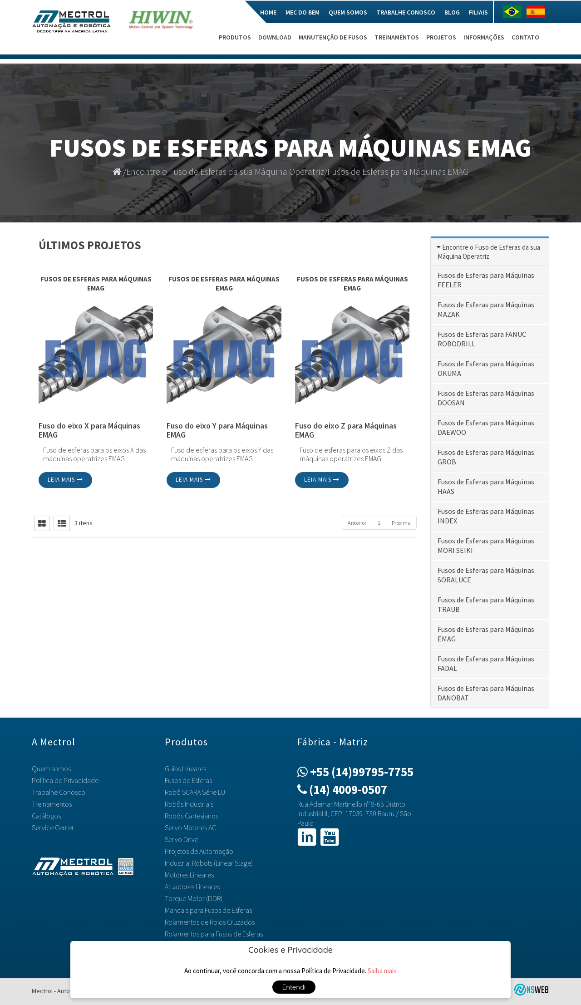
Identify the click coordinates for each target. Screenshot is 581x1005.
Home (268, 12)
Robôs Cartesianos (191, 815)
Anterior (357, 522)
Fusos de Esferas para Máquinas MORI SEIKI (486, 545)
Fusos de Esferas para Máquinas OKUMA (486, 368)
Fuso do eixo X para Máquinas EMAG (89, 430)
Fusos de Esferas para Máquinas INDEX (486, 516)
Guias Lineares (185, 768)
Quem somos (348, 12)
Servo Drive (181, 839)
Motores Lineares (189, 874)
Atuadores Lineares (192, 886)
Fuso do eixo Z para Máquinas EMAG (346, 430)
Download (274, 37)
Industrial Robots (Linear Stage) (209, 862)
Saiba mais (382, 970)
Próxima (401, 522)
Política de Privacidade (65, 780)
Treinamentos (396, 37)
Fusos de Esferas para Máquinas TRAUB (486, 604)
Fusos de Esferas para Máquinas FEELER (486, 280)
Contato (525, 37)
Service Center (53, 827)
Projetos (441, 37)
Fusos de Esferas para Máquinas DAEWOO (486, 427)
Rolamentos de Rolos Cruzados (210, 921)
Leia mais (65, 479)
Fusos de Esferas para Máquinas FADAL (486, 663)
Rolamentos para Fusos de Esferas (214, 933)
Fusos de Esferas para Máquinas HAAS (486, 486)
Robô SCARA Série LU (195, 792)
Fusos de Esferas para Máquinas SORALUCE (486, 575)
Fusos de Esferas (188, 780)
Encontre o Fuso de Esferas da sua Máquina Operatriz (225, 171)
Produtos (235, 37)
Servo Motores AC (190, 827)
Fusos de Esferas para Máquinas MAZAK (486, 309)
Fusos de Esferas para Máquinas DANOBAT (486, 693)
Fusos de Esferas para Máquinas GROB (486, 457)
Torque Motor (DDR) (193, 898)
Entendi (294, 987)
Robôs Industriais (189, 803)
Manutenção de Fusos (333, 37)
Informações (483, 37)
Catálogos (46, 815)
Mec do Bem (303, 12)
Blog (452, 12)
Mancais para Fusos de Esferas (208, 910)
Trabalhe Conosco (405, 12)
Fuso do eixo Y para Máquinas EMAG (217, 430)
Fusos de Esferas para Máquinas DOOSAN (486, 398)
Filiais (478, 12)
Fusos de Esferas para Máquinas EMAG (397, 171)
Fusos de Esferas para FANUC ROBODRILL (482, 339)
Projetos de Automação (199, 851)
